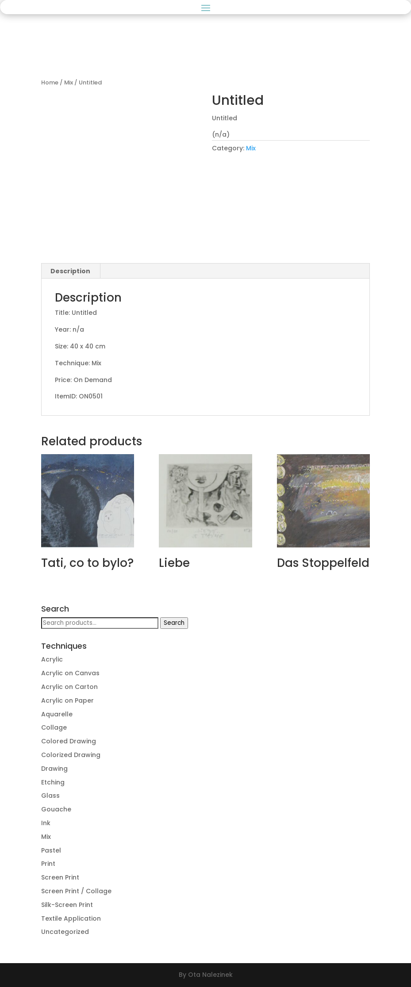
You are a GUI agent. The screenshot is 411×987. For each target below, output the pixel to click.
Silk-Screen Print (67, 904)
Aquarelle (57, 714)
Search (174, 623)
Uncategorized (65, 931)
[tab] (70, 271)
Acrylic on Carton (69, 686)
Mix (68, 82)
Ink (45, 823)
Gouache (56, 809)
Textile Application (71, 918)
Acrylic (52, 659)
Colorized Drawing (70, 754)
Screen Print (60, 877)
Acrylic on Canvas (70, 673)
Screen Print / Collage (76, 891)
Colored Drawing (68, 741)
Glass (50, 795)
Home (49, 82)
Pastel (51, 850)
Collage (54, 727)
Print (48, 863)
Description (70, 271)
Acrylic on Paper (67, 700)
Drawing (54, 768)
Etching (53, 782)
